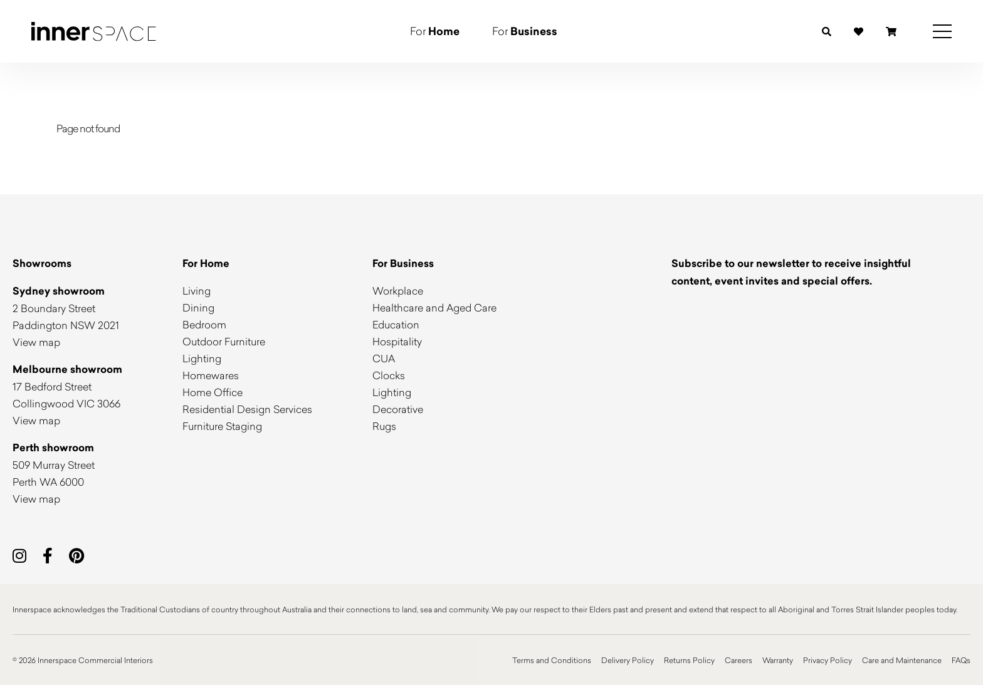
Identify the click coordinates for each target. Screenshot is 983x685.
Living (196, 290)
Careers (738, 660)
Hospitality (397, 341)
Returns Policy (689, 660)
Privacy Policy (827, 660)
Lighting (201, 358)
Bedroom (204, 324)
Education (395, 324)
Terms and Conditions (551, 660)
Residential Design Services (247, 409)
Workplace (397, 290)
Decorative (397, 409)
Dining (198, 307)
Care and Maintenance (902, 660)
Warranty (777, 660)
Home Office (212, 392)
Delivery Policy (627, 660)
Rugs (384, 425)
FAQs (961, 660)
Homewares (210, 375)
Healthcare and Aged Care (434, 307)
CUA (383, 358)
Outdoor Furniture (223, 341)
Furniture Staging (222, 425)
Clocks (388, 375)
